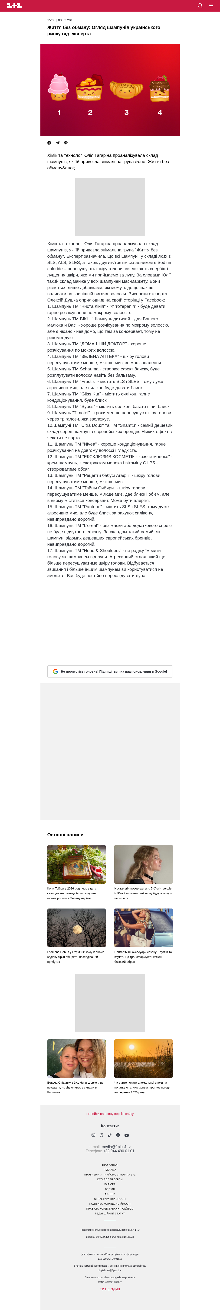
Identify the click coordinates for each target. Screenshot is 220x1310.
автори (110, 1194)
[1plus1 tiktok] (110, 1135)
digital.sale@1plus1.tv (110, 1270)
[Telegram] (57, 143)
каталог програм (110, 1179)
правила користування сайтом (110, 1208)
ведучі (110, 1189)
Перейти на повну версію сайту (110, 1114)
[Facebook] (49, 143)
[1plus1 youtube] (127, 1135)
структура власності (110, 1199)
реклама (110, 1170)
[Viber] (66, 143)
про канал (110, 1165)
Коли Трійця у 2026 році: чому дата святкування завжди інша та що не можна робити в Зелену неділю (71, 893)
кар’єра (109, 1184)
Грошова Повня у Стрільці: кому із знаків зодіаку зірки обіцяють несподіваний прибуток (75, 956)
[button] (211, 6)
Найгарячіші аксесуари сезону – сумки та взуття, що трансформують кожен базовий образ (143, 956)
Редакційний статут (110, 1213)
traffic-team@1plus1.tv (109, 1282)
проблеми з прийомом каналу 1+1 (110, 1174)
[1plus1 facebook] (118, 1135)
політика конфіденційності (110, 1204)
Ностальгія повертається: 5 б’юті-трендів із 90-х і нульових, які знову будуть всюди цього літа (143, 893)
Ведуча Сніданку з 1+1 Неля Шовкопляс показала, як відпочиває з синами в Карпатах (75, 1087)
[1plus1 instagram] (93, 1135)
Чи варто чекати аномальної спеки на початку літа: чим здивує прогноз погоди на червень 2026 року (142, 1087)
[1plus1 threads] (101, 1135)
